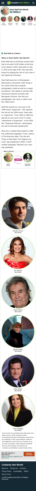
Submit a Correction (29, 454)
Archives (23, 468)
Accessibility (17, 471)
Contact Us (14, 468)
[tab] (18, 54)
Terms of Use (6, 474)
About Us (5, 468)
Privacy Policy (6, 471)
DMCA (26, 471)
